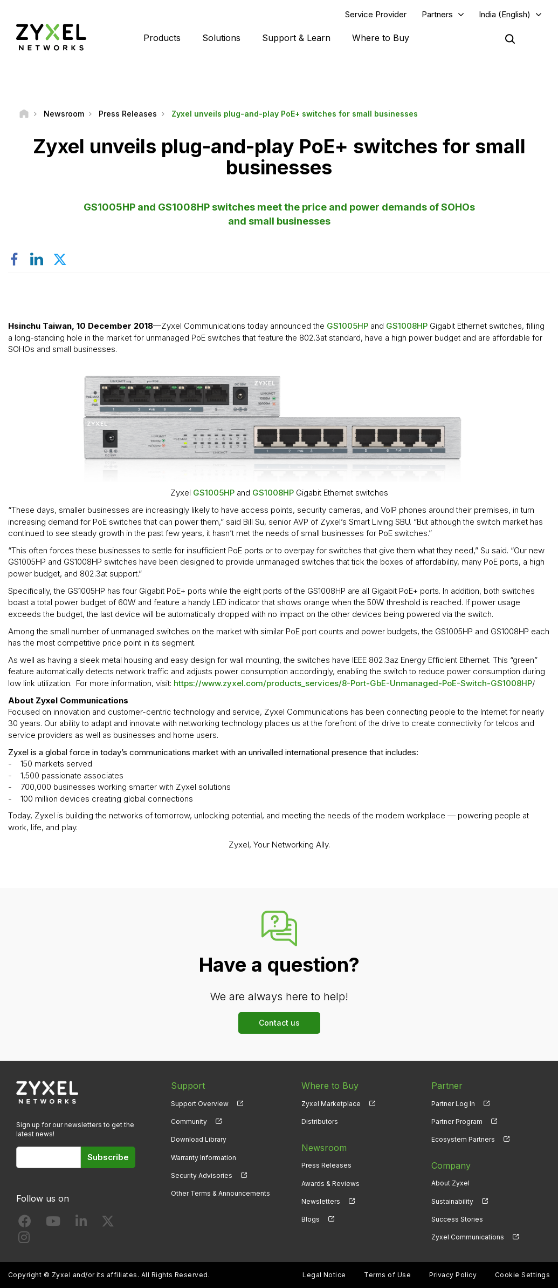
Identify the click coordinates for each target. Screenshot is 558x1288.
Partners (437, 14)
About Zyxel (450, 1183)
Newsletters (320, 1201)
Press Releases (326, 1165)
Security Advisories (201, 1175)
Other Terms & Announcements (220, 1193)
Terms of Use (387, 1275)
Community (189, 1121)
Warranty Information (203, 1158)
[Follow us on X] (107, 1223)
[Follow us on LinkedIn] (81, 1223)
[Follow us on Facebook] (24, 1223)
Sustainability (452, 1201)
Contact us (279, 1022)
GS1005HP (347, 326)
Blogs (310, 1219)
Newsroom (324, 1147)
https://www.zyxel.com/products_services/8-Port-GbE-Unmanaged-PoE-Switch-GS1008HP (353, 683)
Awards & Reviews (330, 1183)
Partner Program (457, 1121)
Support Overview (200, 1104)
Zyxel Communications (467, 1237)
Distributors (319, 1121)
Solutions (221, 37)
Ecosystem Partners (463, 1139)
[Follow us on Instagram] (24, 1240)
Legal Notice (324, 1275)
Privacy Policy (453, 1275)
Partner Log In (453, 1104)
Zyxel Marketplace (331, 1104)
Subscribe (108, 1157)
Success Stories (457, 1219)
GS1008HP (407, 326)
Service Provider (376, 14)
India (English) (505, 14)
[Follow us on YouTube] (53, 1223)
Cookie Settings (522, 1275)
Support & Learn (296, 37)
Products (162, 37)
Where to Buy (380, 37)
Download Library (198, 1139)
